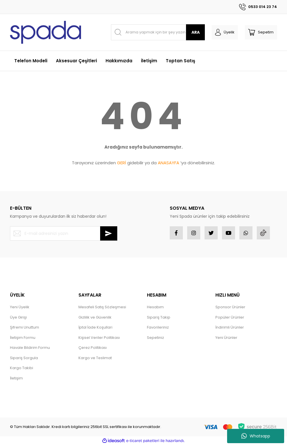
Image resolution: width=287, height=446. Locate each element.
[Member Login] (225, 32)
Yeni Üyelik (19, 308)
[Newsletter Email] (63, 233)
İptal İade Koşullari (95, 328)
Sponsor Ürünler (230, 308)
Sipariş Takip (158, 318)
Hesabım (155, 308)
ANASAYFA (168, 163)
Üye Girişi (18, 318)
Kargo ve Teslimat (95, 359)
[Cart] (261, 32)
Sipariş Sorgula (24, 359)
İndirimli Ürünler (229, 328)
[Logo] (45, 32)
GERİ (121, 163)
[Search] (158, 32)
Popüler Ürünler (229, 318)
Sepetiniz (155, 338)
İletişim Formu (22, 338)
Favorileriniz (158, 328)
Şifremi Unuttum (24, 328)
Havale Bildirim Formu (30, 348)
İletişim (16, 379)
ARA (195, 32)
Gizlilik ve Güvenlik (95, 318)
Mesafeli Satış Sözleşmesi (102, 308)
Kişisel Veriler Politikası (99, 338)
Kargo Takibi (21, 369)
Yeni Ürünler (226, 338)
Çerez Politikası (92, 348)
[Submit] (108, 233)
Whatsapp (255, 436)
